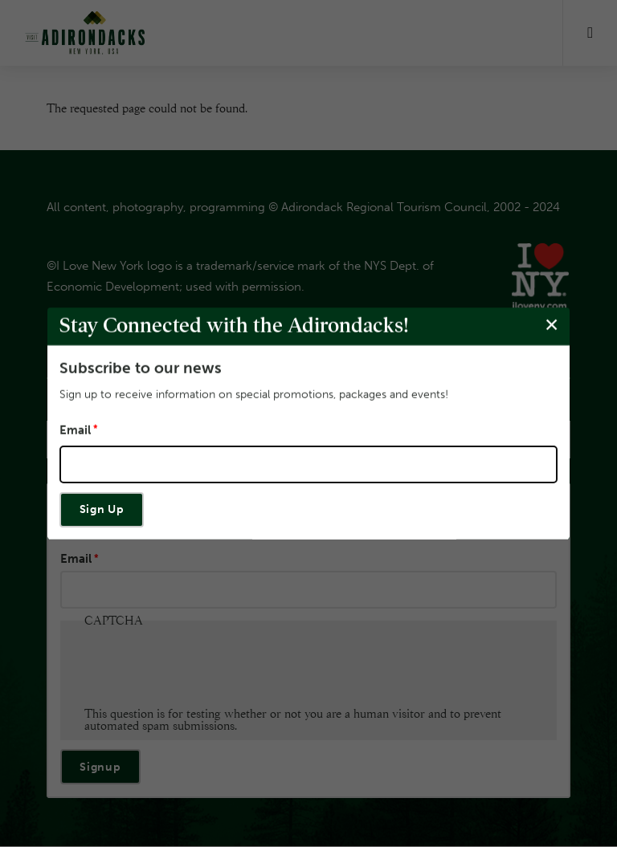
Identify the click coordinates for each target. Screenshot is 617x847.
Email (75, 431)
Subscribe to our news (140, 368)
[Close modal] (551, 325)
